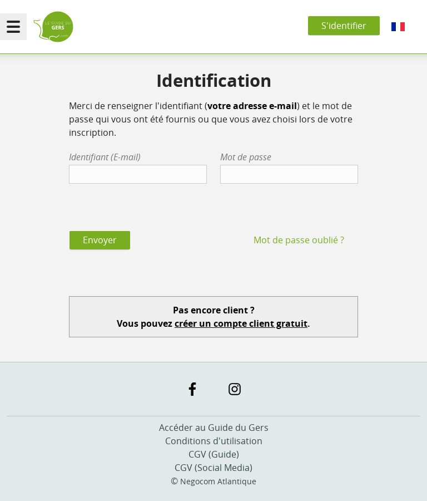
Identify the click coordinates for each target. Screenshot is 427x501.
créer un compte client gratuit (241, 323)
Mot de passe (245, 157)
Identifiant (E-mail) (105, 157)
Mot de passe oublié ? (299, 240)
